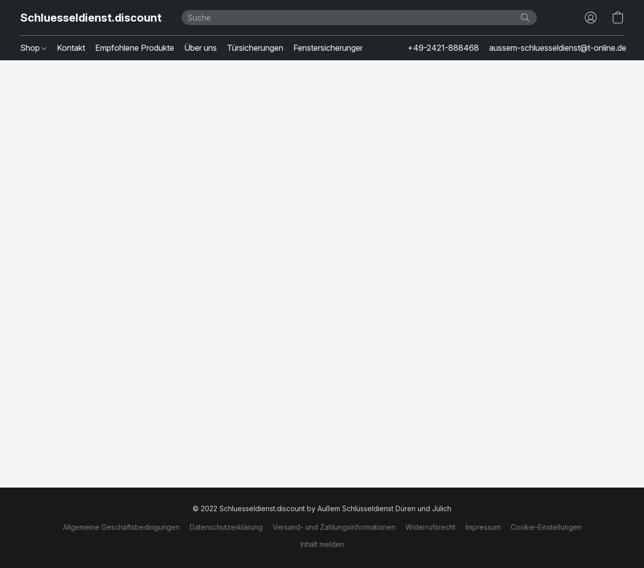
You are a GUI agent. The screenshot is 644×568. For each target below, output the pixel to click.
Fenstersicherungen (329, 48)
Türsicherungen (255, 48)
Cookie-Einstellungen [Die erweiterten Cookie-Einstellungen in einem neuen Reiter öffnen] (546, 527)
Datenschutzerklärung (226, 527)
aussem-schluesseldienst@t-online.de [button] (557, 48)
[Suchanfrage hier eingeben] (359, 17)
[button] (91, 17)
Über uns (200, 48)
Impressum (483, 527)
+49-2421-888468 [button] (443, 48)
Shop (33, 48)
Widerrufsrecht (430, 527)
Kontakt (71, 48)
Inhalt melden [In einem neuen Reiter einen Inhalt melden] (322, 544)
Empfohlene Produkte (134, 48)
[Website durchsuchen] (525, 18)
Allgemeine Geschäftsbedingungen (121, 527)
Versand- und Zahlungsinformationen (334, 527)
